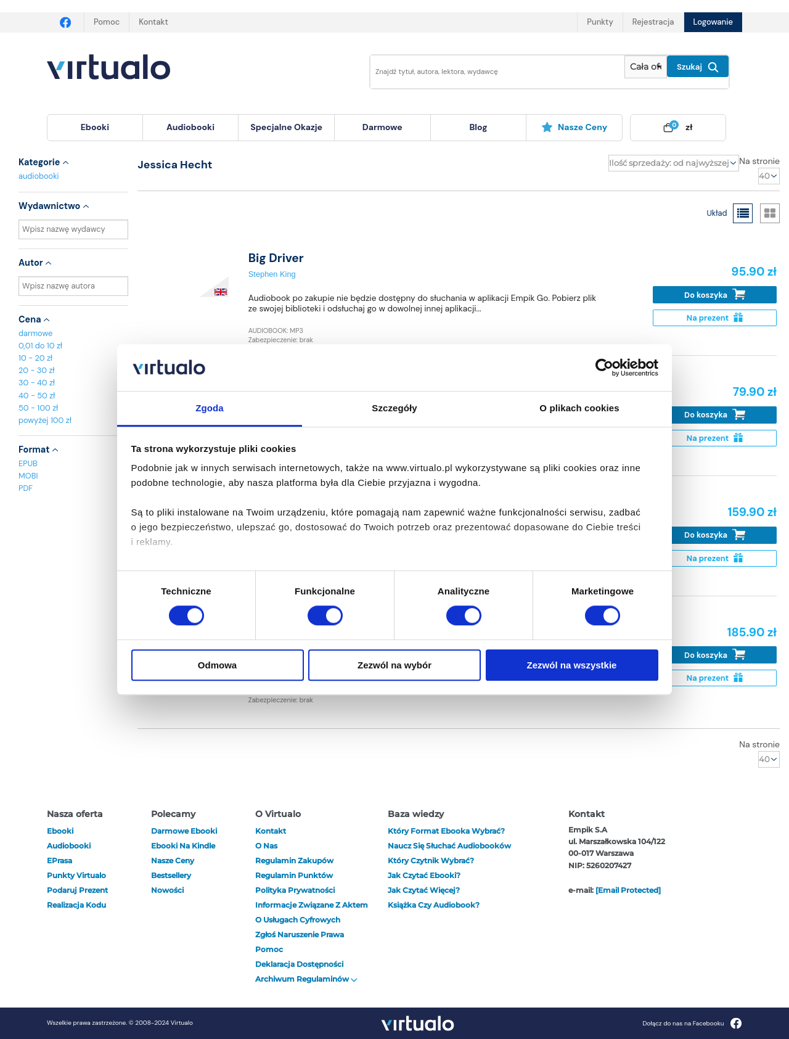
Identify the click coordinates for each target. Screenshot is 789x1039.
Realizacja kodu (76, 905)
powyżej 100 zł (45, 420)
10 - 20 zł (35, 358)
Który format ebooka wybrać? (446, 831)
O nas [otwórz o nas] (266, 845)
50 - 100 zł (38, 408)
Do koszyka (714, 294)
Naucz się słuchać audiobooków (449, 845)
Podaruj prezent (77, 890)
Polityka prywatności (295, 890)
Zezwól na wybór (394, 665)
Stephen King (272, 274)
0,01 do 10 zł (40, 345)
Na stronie (759, 160)
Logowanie (713, 22)
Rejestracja (653, 22)
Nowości (167, 890)
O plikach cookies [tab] (579, 408)
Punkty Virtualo (76, 875)
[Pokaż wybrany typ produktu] (645, 66)
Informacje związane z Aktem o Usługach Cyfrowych (311, 912)
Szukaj (697, 67)
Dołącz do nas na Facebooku (692, 1023)
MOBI (28, 475)
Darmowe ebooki (184, 831)
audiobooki (38, 176)
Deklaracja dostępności (299, 964)
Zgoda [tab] (209, 408)
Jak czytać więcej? (424, 890)
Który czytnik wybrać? (431, 860)
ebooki (60, 831)
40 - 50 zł (36, 395)
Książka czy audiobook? (434, 905)
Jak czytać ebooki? (424, 875)
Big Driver (276, 258)
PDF (25, 488)
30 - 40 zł (36, 382)
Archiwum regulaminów (306, 979)
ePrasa (59, 860)
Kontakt (153, 22)
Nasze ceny (574, 127)
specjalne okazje (286, 127)
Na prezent (715, 318)
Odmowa (217, 665)
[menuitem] (95, 127)
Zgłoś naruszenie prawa (299, 934)
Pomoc (107, 22)
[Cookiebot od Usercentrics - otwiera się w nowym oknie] (604, 367)
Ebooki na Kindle (183, 845)
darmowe (382, 127)
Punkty (600, 22)
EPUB (28, 463)
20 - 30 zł (36, 370)
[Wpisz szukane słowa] (488, 71)
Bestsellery (171, 875)
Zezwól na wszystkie (572, 665)
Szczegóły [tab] (394, 408)
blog (478, 127)
